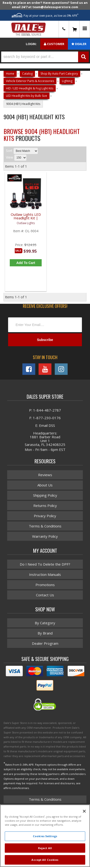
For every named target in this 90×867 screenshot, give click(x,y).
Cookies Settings (45, 836)
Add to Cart (25, 263)
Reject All (45, 848)
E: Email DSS (45, 425)
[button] (45, 57)
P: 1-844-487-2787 (45, 410)
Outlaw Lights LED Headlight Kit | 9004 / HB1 (26, 218)
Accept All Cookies (44, 860)
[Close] (84, 811)
